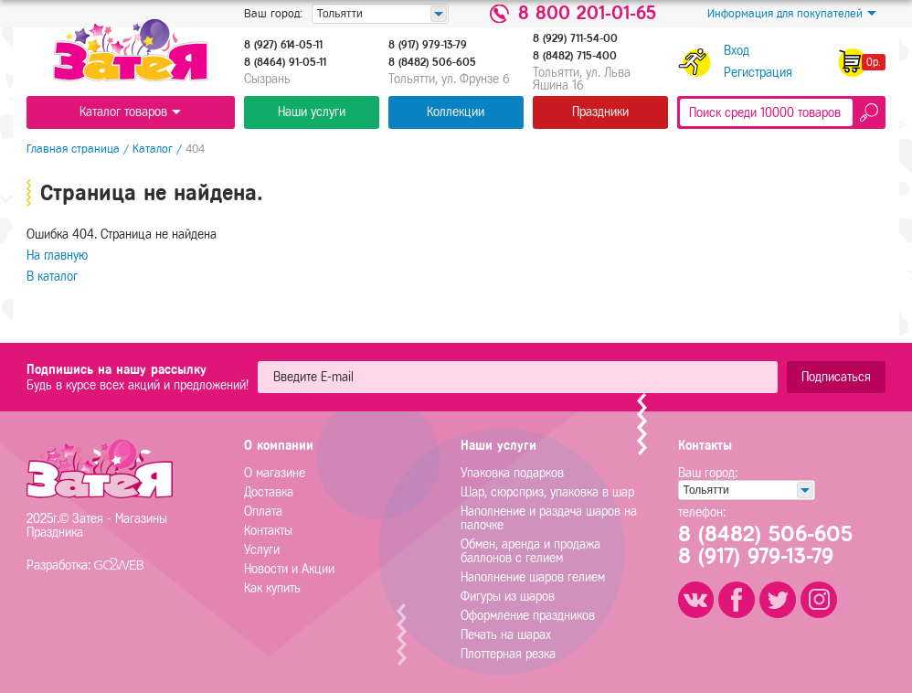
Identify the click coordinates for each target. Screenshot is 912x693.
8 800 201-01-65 (587, 14)
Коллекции (455, 112)
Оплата (263, 511)
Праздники (600, 112)
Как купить (272, 588)
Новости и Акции (289, 569)
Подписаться (836, 377)
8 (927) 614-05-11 (283, 44)
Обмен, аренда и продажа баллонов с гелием (530, 551)
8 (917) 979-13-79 (427, 44)
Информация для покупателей (791, 13)
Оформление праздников (528, 616)
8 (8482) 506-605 (432, 62)
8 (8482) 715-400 (575, 55)
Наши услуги (311, 112)
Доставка (268, 492)
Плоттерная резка (508, 654)
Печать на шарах (506, 635)
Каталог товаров (130, 112)
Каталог (153, 149)
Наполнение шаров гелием (533, 577)
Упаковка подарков (512, 473)
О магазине (274, 473)
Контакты (268, 531)
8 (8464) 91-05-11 (285, 62)
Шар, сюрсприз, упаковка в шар (547, 492)
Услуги (262, 550)
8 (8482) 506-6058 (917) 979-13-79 (765, 546)
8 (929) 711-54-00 (575, 38)
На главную (57, 255)
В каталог (52, 276)
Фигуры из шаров (508, 596)
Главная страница (73, 149)
